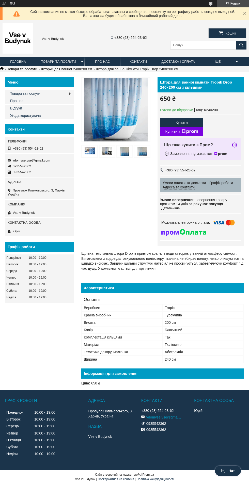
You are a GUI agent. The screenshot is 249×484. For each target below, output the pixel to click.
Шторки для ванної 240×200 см (66, 69)
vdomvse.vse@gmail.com (31, 160)
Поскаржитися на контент (116, 479)
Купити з (181, 131)
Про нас (102, 61)
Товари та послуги (58, 61)
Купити (182, 122)
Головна (18, 61)
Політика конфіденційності (155, 479)
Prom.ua (148, 474)
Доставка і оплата (178, 61)
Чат (228, 471)
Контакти (138, 61)
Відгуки (16, 108)
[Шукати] (241, 45)
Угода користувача (25, 116)
